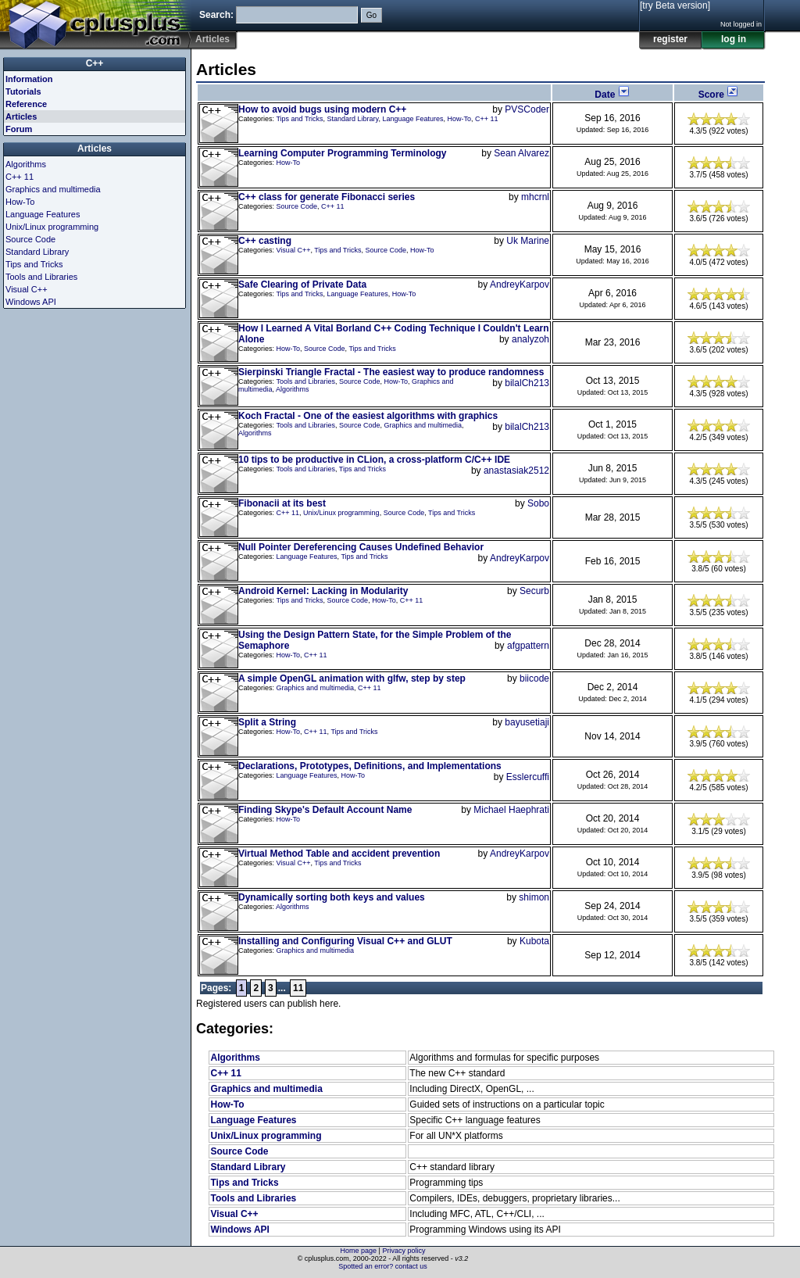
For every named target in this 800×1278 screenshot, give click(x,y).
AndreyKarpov (519, 284)
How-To (460, 119)
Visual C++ (294, 250)
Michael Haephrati (511, 809)
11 (298, 988)
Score (719, 94)
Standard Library (353, 119)
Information (29, 79)
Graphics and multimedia (423, 425)
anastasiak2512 (516, 470)
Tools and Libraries (305, 381)
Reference (26, 104)
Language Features (412, 119)
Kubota (534, 941)
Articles (21, 116)
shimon (534, 897)
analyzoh (530, 339)
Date (612, 94)
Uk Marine (527, 240)
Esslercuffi (527, 776)
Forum (18, 129)
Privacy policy (403, 1251)
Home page (359, 1251)
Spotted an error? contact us (382, 1266)
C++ (95, 63)
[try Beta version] (675, 5)
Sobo (538, 503)
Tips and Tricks (299, 119)
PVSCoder (527, 109)
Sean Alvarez (521, 153)
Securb (534, 590)
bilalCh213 (527, 383)
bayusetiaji (527, 722)
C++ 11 (486, 119)
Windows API (239, 1229)
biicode (534, 678)
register (670, 39)
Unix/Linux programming (341, 513)
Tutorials (23, 91)
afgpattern (528, 645)
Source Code (297, 206)
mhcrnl (535, 197)
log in (733, 39)
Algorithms (292, 389)
